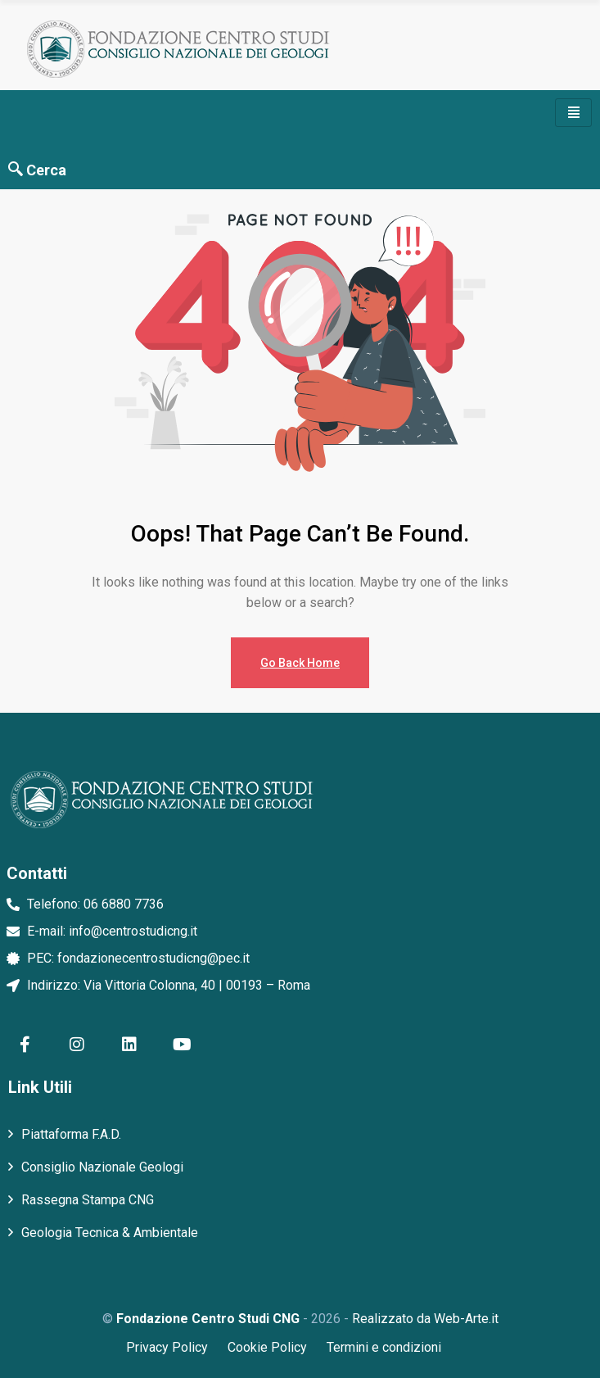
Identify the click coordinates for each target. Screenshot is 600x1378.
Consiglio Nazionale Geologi (102, 1167)
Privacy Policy (167, 1347)
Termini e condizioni (384, 1347)
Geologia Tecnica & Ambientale (109, 1232)
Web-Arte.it (466, 1318)
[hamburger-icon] (573, 112)
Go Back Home (300, 662)
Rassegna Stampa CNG (87, 1200)
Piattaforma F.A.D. (71, 1134)
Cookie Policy (267, 1347)
